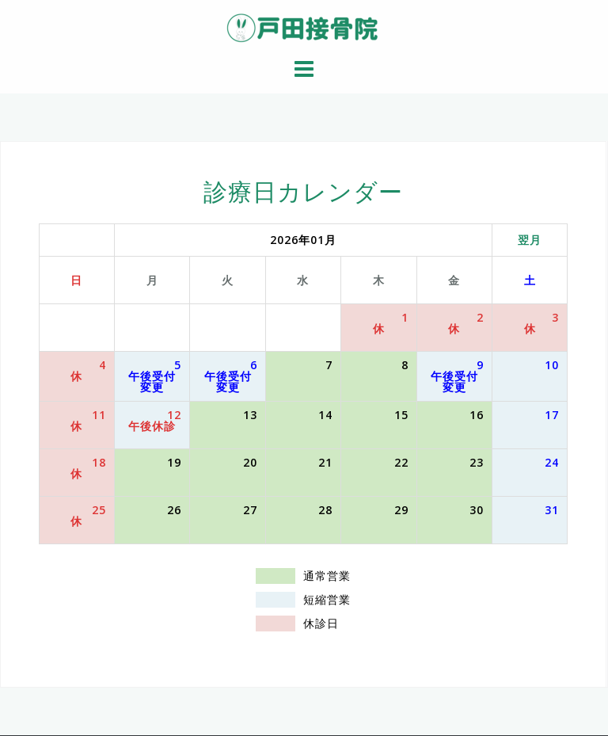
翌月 (530, 239)
